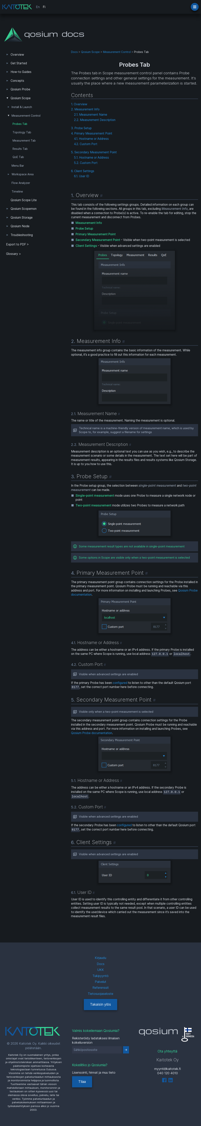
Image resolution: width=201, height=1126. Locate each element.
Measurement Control (26, 115)
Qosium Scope (21, 98)
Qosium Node (20, 226)
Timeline (17, 191)
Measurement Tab (24, 140)
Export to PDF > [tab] (17, 244)
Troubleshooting (22, 235)
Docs (74, 52)
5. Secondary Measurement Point (94, 152)
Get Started (19, 63)
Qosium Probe (20, 89)
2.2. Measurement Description (94, 120)
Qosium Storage (22, 217)
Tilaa (82, 1082)
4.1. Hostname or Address (91, 139)
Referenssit (100, 988)
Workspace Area (23, 174)
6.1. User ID (81, 176)
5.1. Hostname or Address (91, 157)
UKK (100, 970)
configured (120, 683)
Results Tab (20, 148)
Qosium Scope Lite (24, 200)
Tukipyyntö (100, 976)
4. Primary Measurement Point (91, 133)
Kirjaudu (100, 958)
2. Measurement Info (85, 109)
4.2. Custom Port (85, 144)
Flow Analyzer (21, 183)
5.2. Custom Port (86, 163)
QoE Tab (18, 157)
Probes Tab (20, 123)
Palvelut (100, 982)
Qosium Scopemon (24, 209)
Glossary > (13, 254)
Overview (17, 54)
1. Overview (79, 104)
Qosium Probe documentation (91, 733)
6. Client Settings (82, 171)
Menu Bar (18, 165)
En (38, 7)
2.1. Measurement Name (90, 114)
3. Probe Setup (81, 128)
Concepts (17, 81)
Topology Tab (22, 132)
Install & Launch (22, 107)
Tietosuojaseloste (100, 994)
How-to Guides (21, 72)
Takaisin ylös (100, 1004)
